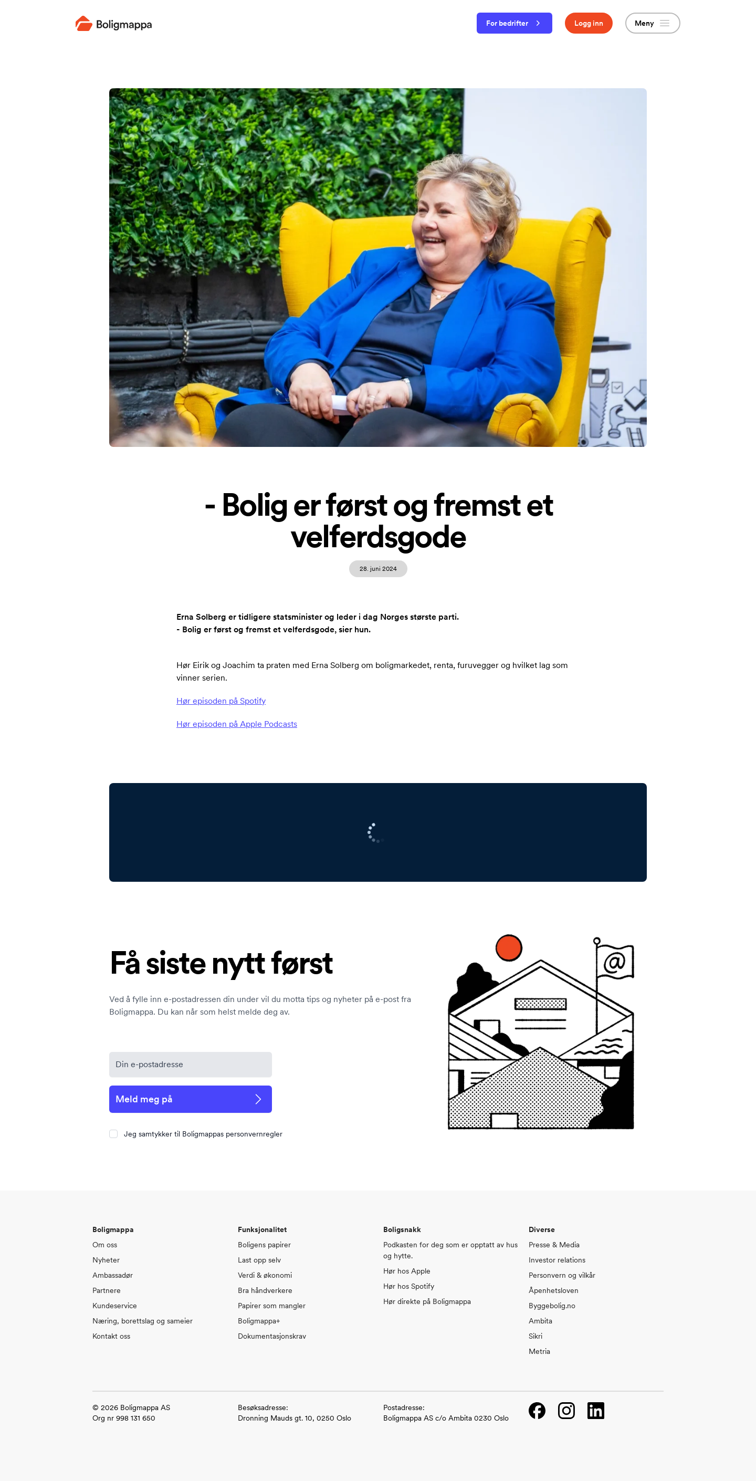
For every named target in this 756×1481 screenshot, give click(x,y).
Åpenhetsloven (554, 1290)
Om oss (104, 1244)
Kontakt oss (111, 1336)
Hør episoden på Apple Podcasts (236, 724)
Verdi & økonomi (265, 1275)
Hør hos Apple (406, 1271)
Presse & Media (554, 1244)
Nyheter (106, 1260)
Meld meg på (191, 1099)
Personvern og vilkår (562, 1275)
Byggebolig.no (552, 1305)
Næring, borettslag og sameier (142, 1321)
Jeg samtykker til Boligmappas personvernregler (203, 1134)
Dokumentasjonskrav (272, 1336)
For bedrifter (514, 23)
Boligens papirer (264, 1244)
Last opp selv (259, 1260)
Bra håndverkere (265, 1290)
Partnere (106, 1290)
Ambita (540, 1321)
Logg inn (588, 23)
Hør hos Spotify (408, 1286)
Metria (539, 1351)
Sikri (535, 1336)
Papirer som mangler (272, 1305)
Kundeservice (114, 1305)
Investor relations (557, 1260)
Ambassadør (112, 1275)
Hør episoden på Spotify (221, 701)
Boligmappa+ (259, 1321)
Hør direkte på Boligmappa (427, 1301)
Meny (653, 23)
